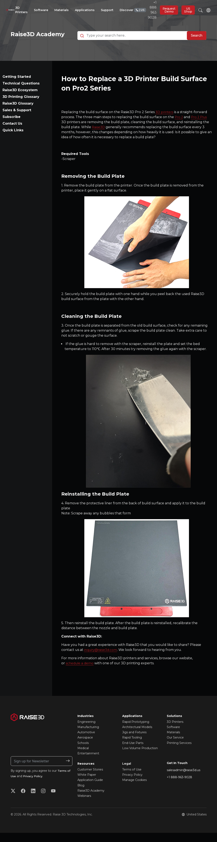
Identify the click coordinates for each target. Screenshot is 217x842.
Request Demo (169, 10)
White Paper (86, 784)
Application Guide (90, 789)
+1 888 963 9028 (145, 9)
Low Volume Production (140, 757)
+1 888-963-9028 (179, 786)
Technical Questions (21, 93)
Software (173, 736)
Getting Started (17, 86)
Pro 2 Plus (200, 126)
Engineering (86, 731)
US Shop (188, 10)
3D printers (164, 121)
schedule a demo (80, 673)
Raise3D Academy (90, 800)
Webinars (84, 805)
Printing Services (179, 752)
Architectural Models (137, 736)
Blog (80, 794)
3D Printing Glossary (21, 106)
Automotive (86, 742)
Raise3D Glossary (18, 113)
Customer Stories (90, 779)
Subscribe (12, 126)
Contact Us (12, 133)
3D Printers (175, 731)
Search (196, 40)
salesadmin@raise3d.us (183, 779)
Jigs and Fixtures (134, 742)
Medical (83, 757)
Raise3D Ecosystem (20, 99)
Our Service (175, 747)
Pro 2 (179, 126)
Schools (83, 752)
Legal (126, 773)
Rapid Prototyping (135, 731)
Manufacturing (88, 736)
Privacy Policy (34, 785)
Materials (173, 742)
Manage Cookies (134, 789)
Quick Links (13, 140)
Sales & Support (17, 119)
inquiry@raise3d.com (101, 659)
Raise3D (98, 136)
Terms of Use (131, 779)
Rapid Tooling (132, 747)
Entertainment (88, 763)
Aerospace (85, 747)
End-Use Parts (132, 752)
